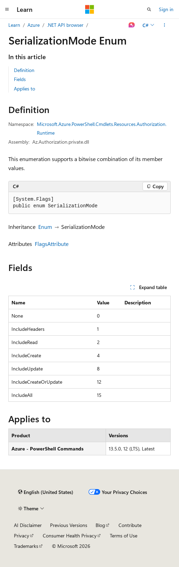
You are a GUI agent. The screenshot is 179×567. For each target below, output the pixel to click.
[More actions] (164, 25)
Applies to (24, 88)
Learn (14, 25)
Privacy (21, 535)
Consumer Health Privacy (70, 535)
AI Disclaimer (28, 525)
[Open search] (149, 9)
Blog (100, 525)
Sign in (166, 9)
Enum (45, 226)
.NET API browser (65, 25)
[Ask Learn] (132, 25)
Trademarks (26, 546)
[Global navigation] (7, 9)
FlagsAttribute (51, 243)
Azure (33, 25)
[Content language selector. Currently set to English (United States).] (46, 491)
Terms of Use (123, 535)
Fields (20, 79)
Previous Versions (68, 525)
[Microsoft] (89, 9)
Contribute (130, 525)
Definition (24, 70)
